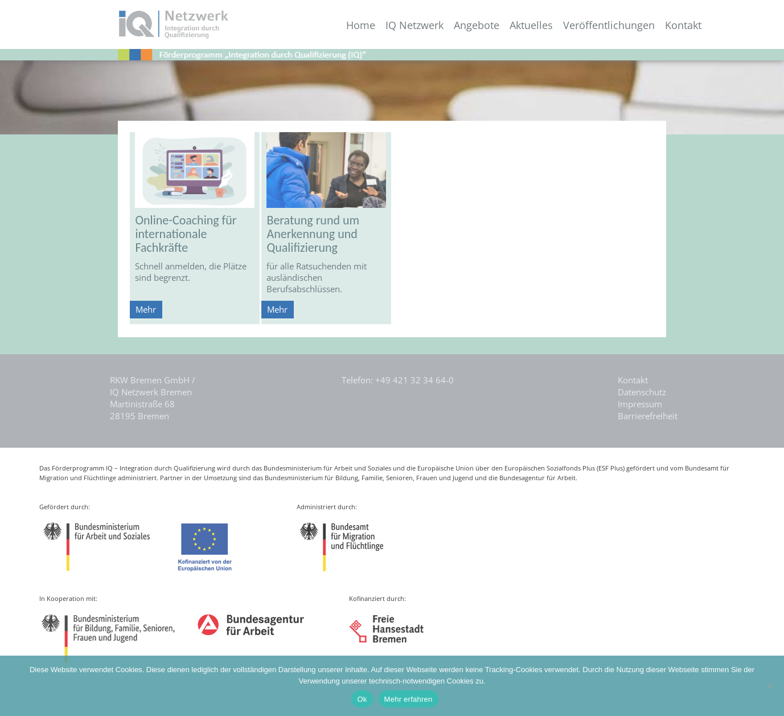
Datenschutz (642, 392)
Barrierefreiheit (648, 416)
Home (360, 25)
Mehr (146, 309)
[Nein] (769, 686)
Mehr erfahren (408, 699)
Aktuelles (531, 25)
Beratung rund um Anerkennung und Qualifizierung (312, 233)
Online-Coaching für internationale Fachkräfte (185, 233)
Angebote (476, 25)
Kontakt (683, 25)
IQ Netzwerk (414, 25)
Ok (362, 699)
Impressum (640, 404)
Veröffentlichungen (609, 25)
